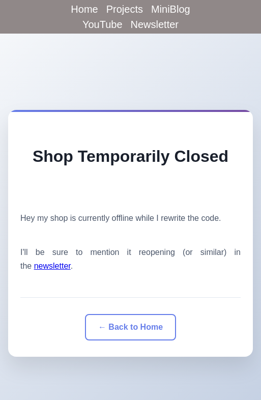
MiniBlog (170, 9)
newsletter (52, 266)
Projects (124, 9)
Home (84, 9)
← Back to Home (130, 327)
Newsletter (155, 24)
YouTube (102, 24)
